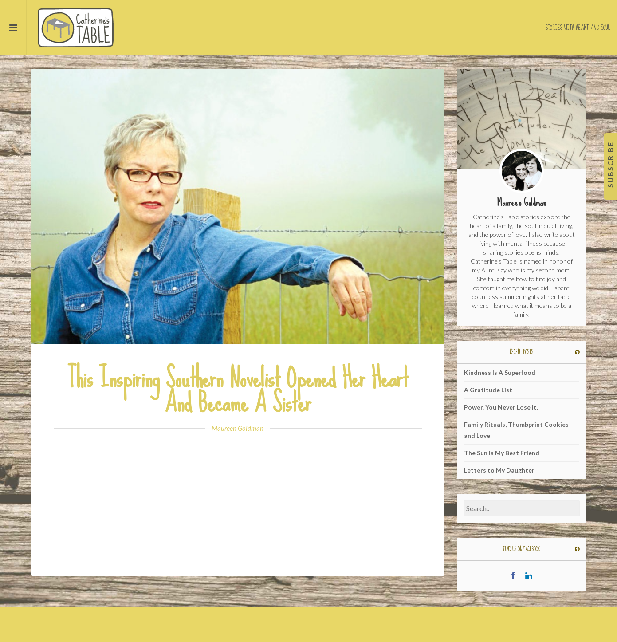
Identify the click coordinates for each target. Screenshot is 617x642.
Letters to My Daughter (499, 470)
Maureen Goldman (237, 428)
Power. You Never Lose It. (501, 407)
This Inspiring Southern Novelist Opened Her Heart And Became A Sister (238, 390)
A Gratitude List (488, 390)
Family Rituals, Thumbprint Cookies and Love (516, 430)
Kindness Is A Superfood (499, 372)
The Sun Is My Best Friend (501, 453)
